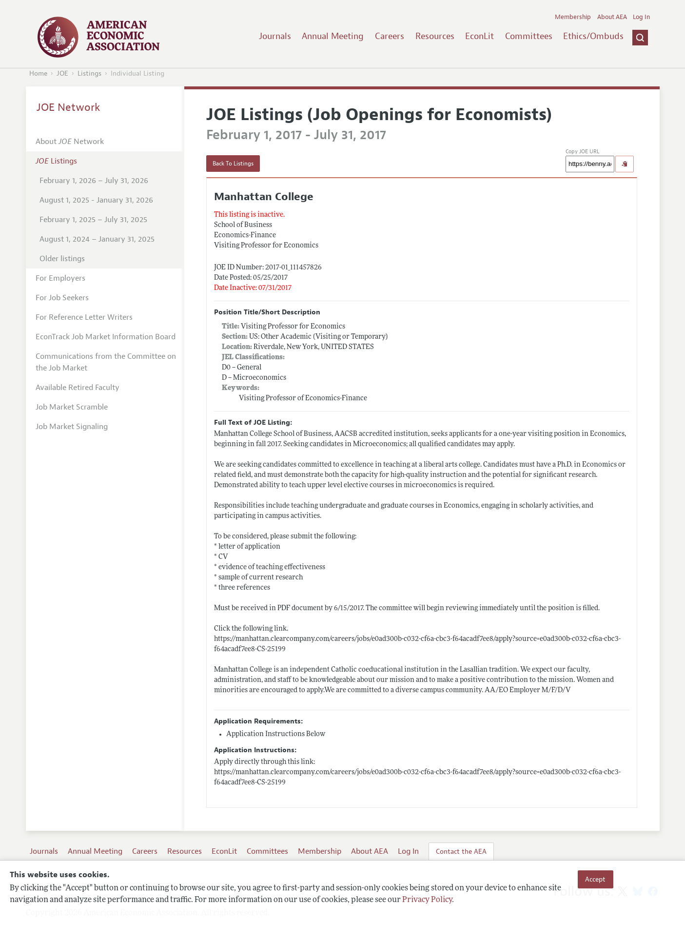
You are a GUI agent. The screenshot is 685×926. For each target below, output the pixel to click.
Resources (434, 36)
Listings (89, 73)
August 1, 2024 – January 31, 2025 (97, 239)
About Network (70, 141)
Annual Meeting (333, 36)
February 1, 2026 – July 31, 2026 (93, 180)
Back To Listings (233, 163)
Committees (528, 36)
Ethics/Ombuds (593, 36)
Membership (573, 17)
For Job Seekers (62, 298)
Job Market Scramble (72, 407)
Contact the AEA (461, 851)
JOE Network (68, 107)
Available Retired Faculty (77, 387)
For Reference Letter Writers (84, 317)
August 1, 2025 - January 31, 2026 (96, 200)
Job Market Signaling (72, 427)
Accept (595, 879)
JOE (62, 73)
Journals (275, 36)
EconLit (479, 36)
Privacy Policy (427, 900)
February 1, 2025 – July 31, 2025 (93, 220)
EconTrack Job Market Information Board (106, 337)
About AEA (612, 17)
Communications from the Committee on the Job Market (106, 362)
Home (38, 73)
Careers (389, 36)
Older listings (62, 259)
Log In (641, 17)
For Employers (60, 278)
